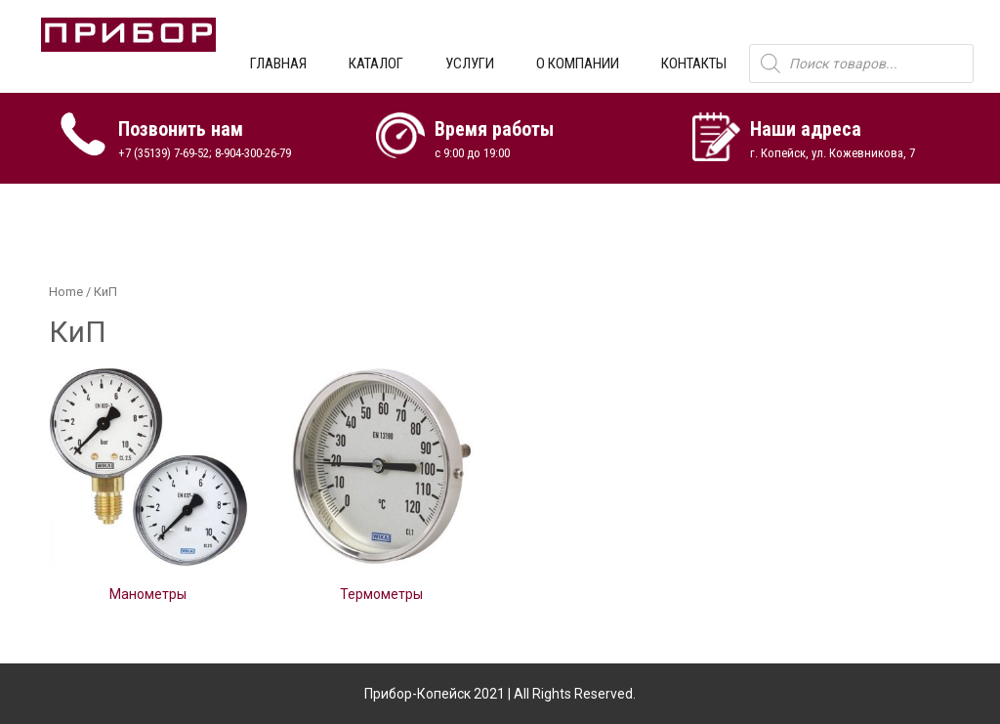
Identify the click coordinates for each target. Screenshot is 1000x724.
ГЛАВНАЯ (278, 63)
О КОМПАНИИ (577, 63)
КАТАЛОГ (376, 63)
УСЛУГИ (469, 63)
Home (66, 291)
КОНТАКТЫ (694, 63)
